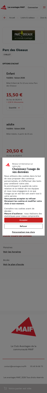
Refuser (23, 226)
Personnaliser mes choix (23, 232)
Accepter (23, 220)
